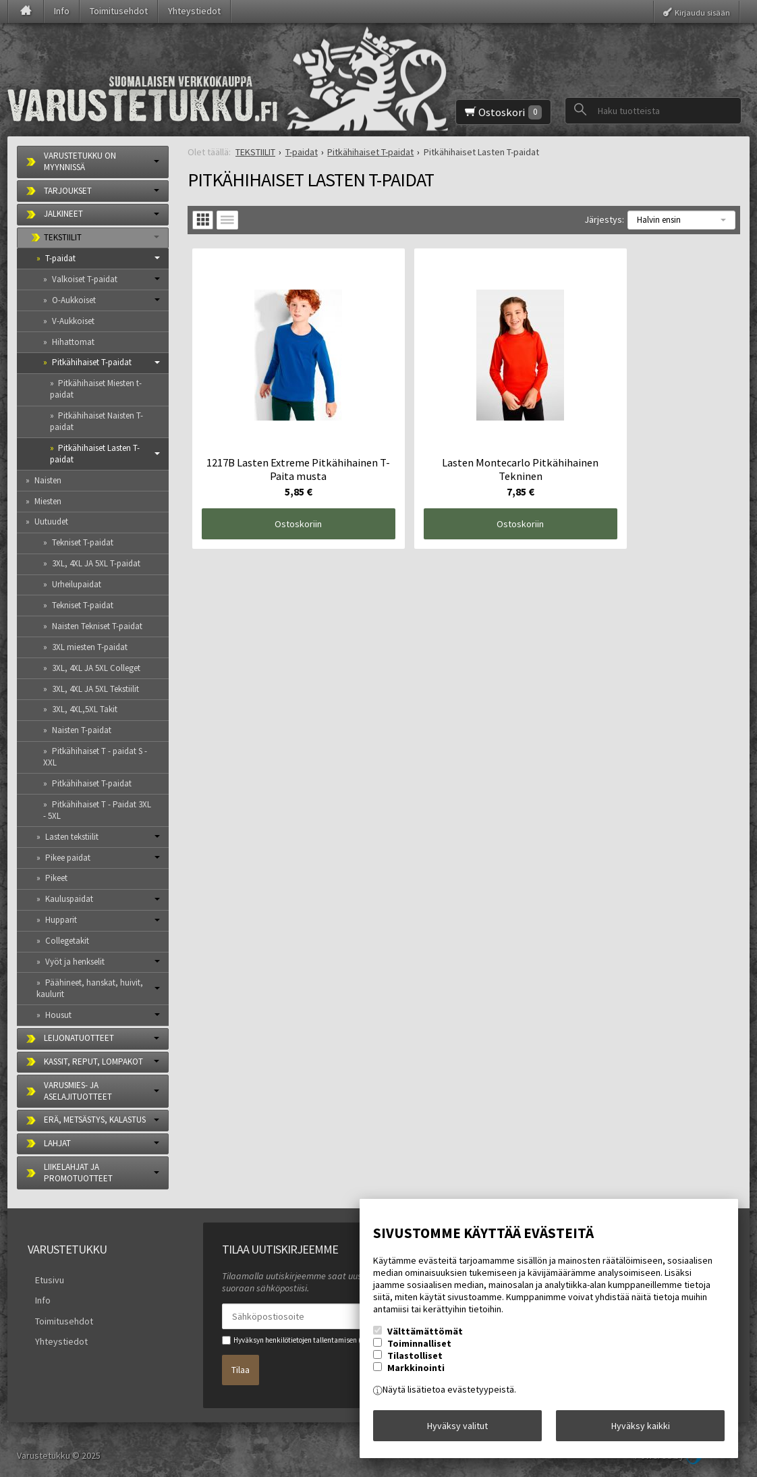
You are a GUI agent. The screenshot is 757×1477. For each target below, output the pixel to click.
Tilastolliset (415, 1363)
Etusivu (42, 1278)
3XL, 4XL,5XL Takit (84, 709)
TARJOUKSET (68, 190)
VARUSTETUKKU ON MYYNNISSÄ (80, 161)
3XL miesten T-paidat (90, 647)
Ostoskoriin (279, 486)
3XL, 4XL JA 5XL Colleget (96, 668)
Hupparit (61, 919)
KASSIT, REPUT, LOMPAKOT (93, 1061)
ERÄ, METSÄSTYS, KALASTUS (95, 1119)
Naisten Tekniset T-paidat (97, 626)
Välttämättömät (425, 1339)
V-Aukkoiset (73, 321)
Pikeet (56, 878)
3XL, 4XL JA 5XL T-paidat (96, 563)
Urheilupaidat (76, 584)
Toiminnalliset (419, 1351)
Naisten (47, 480)
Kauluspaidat (69, 899)
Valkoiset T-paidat (84, 279)
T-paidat (60, 258)
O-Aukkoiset (74, 300)
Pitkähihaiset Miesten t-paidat (96, 388)
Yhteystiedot (194, 11)
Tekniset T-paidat (82, 542)
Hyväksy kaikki (640, 1429)
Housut (58, 1015)
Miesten (47, 501)
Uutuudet (51, 521)
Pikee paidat (67, 857)
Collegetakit (67, 940)
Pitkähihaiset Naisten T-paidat (97, 421)
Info (61, 11)
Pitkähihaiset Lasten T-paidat (95, 453)
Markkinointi (416, 1375)
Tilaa (240, 1364)
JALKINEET (63, 213)
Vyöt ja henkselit (75, 961)
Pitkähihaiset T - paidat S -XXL (95, 756)
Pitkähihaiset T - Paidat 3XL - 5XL (97, 810)
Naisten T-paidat (81, 730)
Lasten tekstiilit (72, 836)
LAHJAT (57, 1143)
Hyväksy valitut (457, 1429)
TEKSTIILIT (63, 237)
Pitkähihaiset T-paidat (92, 362)
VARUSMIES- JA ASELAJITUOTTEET (78, 1090)
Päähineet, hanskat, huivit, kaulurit (89, 988)
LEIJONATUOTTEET (79, 1038)
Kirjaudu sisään (702, 12)
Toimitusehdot (119, 11)
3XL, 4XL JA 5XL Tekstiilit (95, 689)
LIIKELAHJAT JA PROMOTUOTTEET (78, 1172)
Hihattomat (73, 342)
